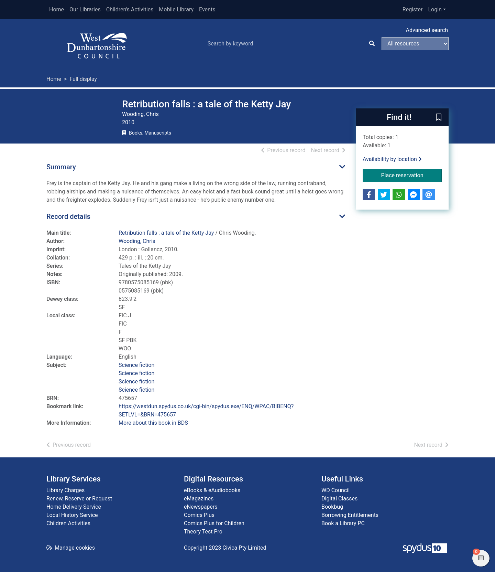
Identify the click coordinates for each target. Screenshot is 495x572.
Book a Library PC (343, 523)
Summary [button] (61, 167)
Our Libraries (85, 9)
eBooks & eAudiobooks (212, 490)
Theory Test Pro (203, 531)
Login (434, 9)
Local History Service (72, 515)
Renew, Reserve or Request (79, 498)
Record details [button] (68, 216)
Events (207, 9)
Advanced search (427, 30)
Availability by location (392, 159)
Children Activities (68, 523)
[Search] (372, 43)
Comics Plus (199, 515)
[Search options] (415, 43)
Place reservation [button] (411, 175)
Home (56, 9)
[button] (439, 117)
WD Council (335, 490)
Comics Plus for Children (214, 523)
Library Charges (65, 490)
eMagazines (198, 498)
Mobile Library (176, 9)
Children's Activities (130, 9)
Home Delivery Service (73, 507)
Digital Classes (339, 498)
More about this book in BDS (153, 423)
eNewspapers (201, 507)
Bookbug (332, 507)
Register (413, 9)
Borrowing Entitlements (349, 515)
